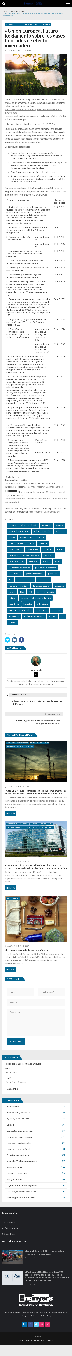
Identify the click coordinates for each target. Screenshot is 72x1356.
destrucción (14, 555)
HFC (10, 580)
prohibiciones (42, 604)
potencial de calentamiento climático (36, 598)
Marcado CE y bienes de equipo (22, 1161)
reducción (56, 610)
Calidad (10, 1124)
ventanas (12, 622)
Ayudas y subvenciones (18, 1118)
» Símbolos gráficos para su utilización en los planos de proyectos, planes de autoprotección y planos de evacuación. (36, 866)
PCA (22, 592)
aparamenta (46, 525)
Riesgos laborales (15, 1179)
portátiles (12, 598)
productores (14, 604)
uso (62, 616)
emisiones (33, 562)
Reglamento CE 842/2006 (34, 616)
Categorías (9, 1222)
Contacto (49, 1340)
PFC (30, 592)
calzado (40, 537)
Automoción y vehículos (18, 1112)
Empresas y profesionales (19, 1143)
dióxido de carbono (31, 555)
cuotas (60, 549)
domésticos (48, 555)
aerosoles (13, 525)
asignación (60, 531)
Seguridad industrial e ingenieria (35, 24)
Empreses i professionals (19, 1149)
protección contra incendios (20, 610)
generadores (53, 574)
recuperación (41, 610)
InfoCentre (47, 491)
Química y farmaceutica (18, 1173)
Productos (27, 604)
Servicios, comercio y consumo (21, 1191)
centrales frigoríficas (17, 543)
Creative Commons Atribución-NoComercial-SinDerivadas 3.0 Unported (36, 500)
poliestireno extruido (45, 592)
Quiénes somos (12, 1228)
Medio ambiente (12, 24)
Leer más (10, 813)
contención (47, 549)
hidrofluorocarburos (25, 580)
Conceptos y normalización (17, 824)
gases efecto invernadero (45, 568)
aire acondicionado (29, 525)
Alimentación (13, 1106)
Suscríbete (9, 1234)
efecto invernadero (16, 562)
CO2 (32, 543)
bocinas (12, 537)
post (31, 99)
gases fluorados (15, 574)
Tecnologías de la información (21, 1197)
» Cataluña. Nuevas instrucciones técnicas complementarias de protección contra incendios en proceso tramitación (35, 792)
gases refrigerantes (34, 574)
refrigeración (14, 616)
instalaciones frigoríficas (18, 586)
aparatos (59, 525)
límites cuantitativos (41, 586)
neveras (12, 592)
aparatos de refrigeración (19, 531)
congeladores (32, 549)
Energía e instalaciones (39, 743)
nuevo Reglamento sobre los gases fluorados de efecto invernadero (33, 111)
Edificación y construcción (17, 743)
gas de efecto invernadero (19, 568)
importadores (43, 580)
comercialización (15, 549)
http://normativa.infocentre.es (47, 486)
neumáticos (59, 586)
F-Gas (57, 562)
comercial (43, 543)
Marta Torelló (36, 670)
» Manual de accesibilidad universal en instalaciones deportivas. (44, 1258)
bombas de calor (26, 537)
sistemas (52, 616)
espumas (46, 562)
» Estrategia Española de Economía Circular (27, 950)
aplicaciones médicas (42, 531)
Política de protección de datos (31, 1340)
